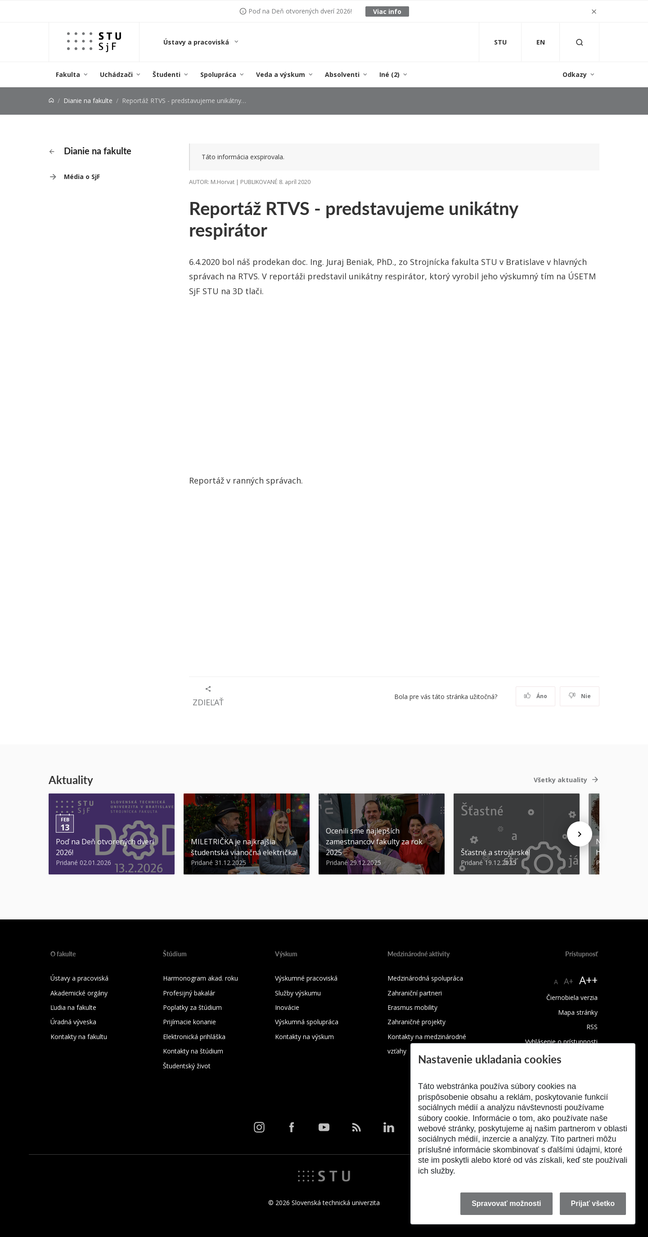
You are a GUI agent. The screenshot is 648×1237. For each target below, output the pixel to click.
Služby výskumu (298, 993)
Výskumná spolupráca (306, 1021)
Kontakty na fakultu (78, 1036)
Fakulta (68, 74)
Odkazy (574, 74)
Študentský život (187, 1066)
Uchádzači (116, 74)
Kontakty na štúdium (193, 1051)
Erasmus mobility (412, 1007)
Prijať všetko (593, 1203)
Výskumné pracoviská (306, 978)
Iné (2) (389, 74)
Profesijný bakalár (189, 993)
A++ (588, 980)
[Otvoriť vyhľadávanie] (579, 42)
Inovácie (287, 1007)
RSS (592, 1026)
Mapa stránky (578, 1012)
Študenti (166, 74)
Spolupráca (218, 74)
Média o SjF (82, 176)
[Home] (51, 100)
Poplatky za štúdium (192, 1007)
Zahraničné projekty (416, 1021)
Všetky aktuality (560, 779)
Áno (536, 696)
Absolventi (342, 74)
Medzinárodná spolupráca (425, 978)
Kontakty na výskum (304, 1036)
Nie (579, 696)
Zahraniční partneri (414, 993)
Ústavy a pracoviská (197, 42)
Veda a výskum (280, 74)
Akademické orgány (79, 993)
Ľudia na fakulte (73, 1007)
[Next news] (579, 834)
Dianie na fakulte (87, 100)
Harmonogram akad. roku (200, 978)
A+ (568, 981)
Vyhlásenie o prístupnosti (561, 1041)
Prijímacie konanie (189, 1021)
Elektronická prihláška (194, 1036)
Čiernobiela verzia (572, 997)
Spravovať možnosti (506, 1203)
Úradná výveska (73, 1021)
